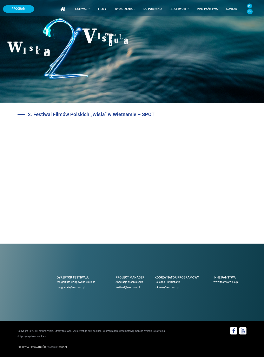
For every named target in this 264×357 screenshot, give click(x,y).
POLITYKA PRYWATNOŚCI (32, 347)
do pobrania (153, 9)
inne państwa (207, 9)
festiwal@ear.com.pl (128, 287)
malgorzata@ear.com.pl (71, 287)
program (19, 8)
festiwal (82, 9)
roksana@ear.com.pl (167, 287)
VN (249, 11)
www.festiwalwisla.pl (225, 281)
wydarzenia (124, 9)
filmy (102, 9)
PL (249, 6)
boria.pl (63, 347)
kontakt (232, 9)
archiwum (180, 9)
